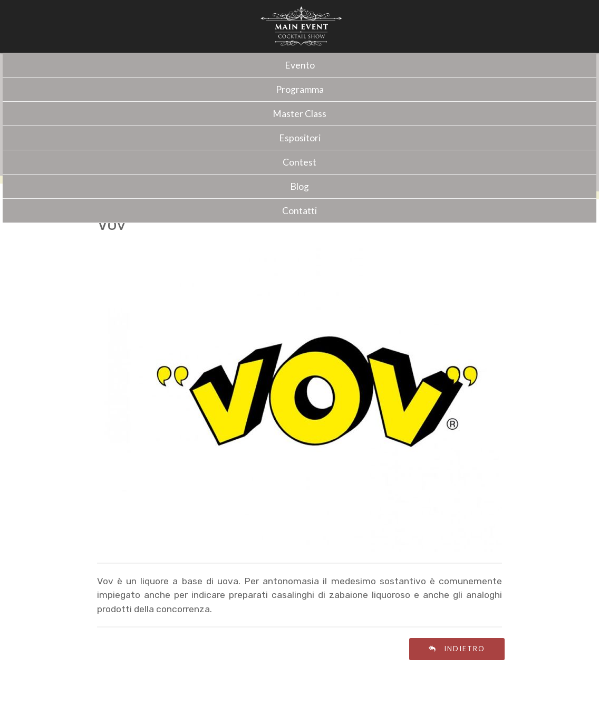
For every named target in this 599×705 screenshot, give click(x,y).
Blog (299, 186)
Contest (299, 162)
